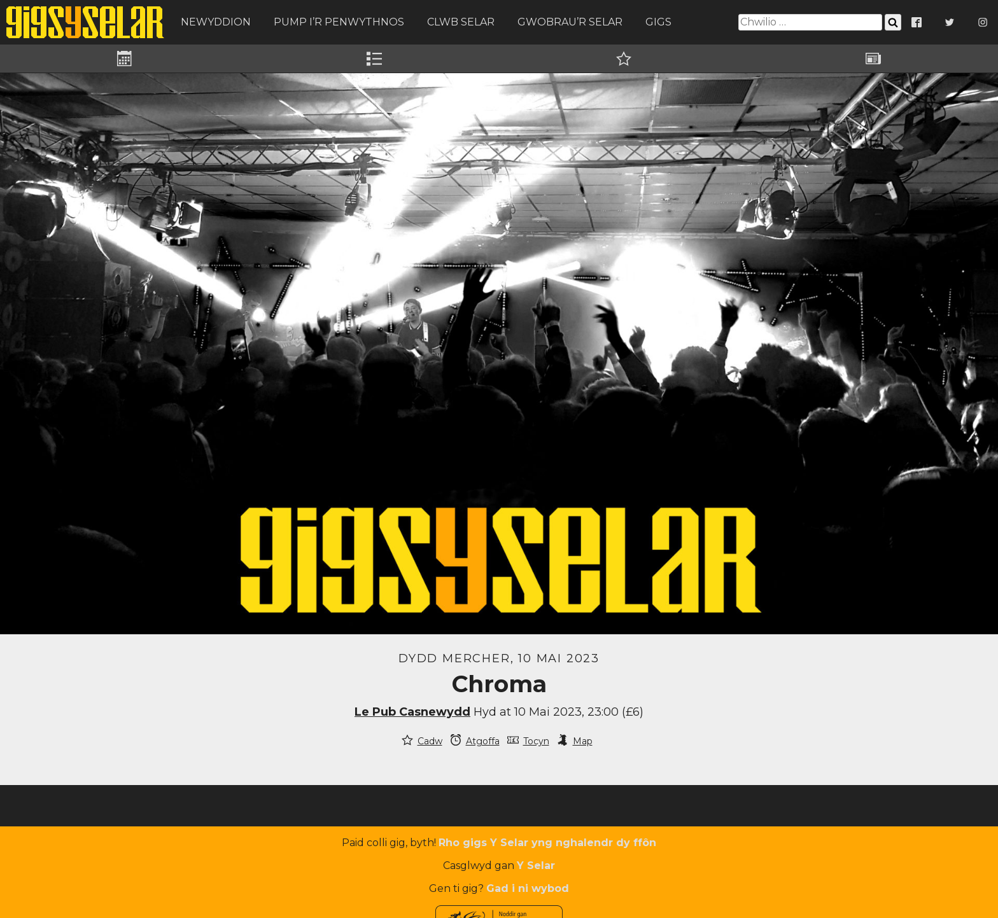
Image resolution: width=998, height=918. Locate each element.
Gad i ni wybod (527, 888)
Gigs (658, 22)
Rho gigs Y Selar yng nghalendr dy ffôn (547, 843)
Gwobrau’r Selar (569, 22)
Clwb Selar (461, 22)
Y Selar (536, 865)
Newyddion (216, 22)
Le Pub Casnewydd (412, 712)
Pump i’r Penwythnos (339, 22)
